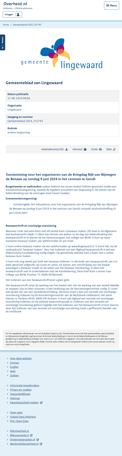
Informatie (79, 149)
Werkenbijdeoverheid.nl (24, 444)
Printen (96, 149)
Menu (113, 5)
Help (13, 371)
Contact (14, 362)
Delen (111, 149)
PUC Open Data (19, 421)
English (14, 367)
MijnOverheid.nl (19, 431)
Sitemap (15, 398)
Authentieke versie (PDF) (54, 149)
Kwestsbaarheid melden (24, 402)
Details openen (2, 42)
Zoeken (14, 375)
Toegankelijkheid (20, 394)
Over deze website (21, 358)
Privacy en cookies (20, 389)
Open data (16, 412)
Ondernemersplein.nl (22, 439)
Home (6, 24)
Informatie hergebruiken (24, 385)
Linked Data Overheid (23, 417)
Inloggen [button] (9, 14)
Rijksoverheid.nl (19, 435)
